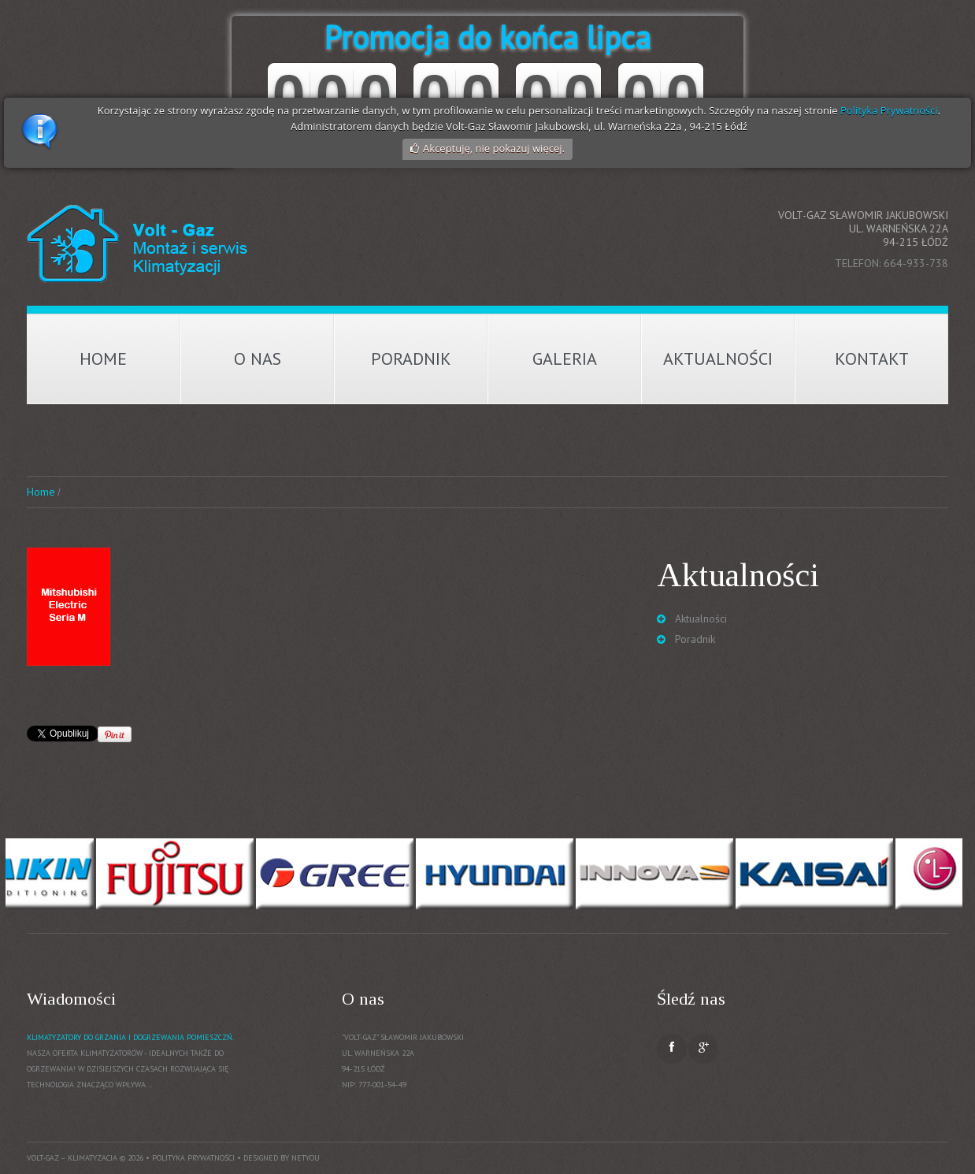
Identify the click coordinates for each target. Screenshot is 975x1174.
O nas (257, 358)
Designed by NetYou (281, 1158)
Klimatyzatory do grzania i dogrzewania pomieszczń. (130, 1037)
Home (103, 358)
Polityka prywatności (193, 1158)
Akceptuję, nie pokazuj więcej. (494, 148)
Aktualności (718, 358)
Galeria (564, 358)
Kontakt (872, 358)
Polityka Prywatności (889, 110)
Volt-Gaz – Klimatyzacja (72, 1158)
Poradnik (411, 358)
